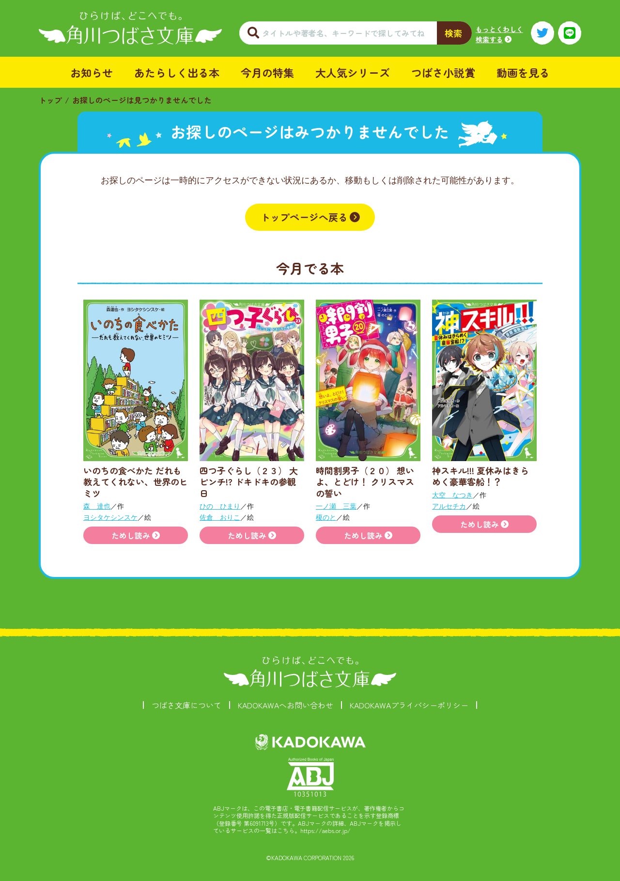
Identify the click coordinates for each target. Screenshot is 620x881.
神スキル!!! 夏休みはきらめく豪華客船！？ (480, 476)
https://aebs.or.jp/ (325, 830)
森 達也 (96, 506)
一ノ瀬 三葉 (336, 506)
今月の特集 (267, 72)
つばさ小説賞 (443, 72)
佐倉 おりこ (220, 517)
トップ (50, 100)
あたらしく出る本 (176, 72)
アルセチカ (449, 506)
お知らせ (91, 72)
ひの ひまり (220, 506)
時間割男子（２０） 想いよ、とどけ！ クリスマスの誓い (365, 481)
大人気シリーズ (352, 72)
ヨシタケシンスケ (110, 517)
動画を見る (523, 72)
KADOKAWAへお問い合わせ (285, 705)
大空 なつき (452, 495)
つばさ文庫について (186, 705)
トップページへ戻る (304, 217)
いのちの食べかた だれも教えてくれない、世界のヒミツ (135, 481)
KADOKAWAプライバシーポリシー (409, 705)
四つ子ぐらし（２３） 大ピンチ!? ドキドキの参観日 (249, 481)
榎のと (326, 517)
